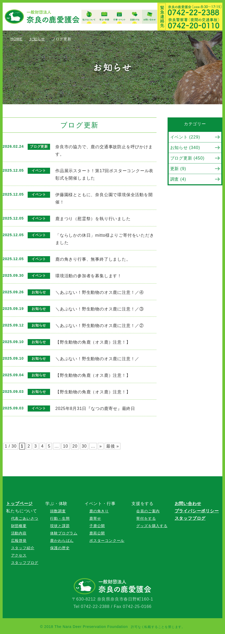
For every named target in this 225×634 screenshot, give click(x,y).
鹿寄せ (95, 518)
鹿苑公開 (97, 533)
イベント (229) (185, 137)
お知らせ (37, 39)
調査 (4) (178, 179)
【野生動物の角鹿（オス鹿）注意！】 (95, 342)
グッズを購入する (151, 526)
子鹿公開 (97, 526)
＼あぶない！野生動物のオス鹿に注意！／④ (99, 292)
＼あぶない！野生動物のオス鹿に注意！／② (99, 325)
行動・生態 (60, 518)
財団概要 (19, 526)
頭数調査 (58, 511)
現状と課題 (60, 526)
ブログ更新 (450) (187, 158)
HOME (16, 39)
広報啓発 (19, 540)
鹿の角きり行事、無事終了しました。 (93, 259)
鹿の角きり (99, 511)
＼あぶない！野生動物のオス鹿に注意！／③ (99, 309)
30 (84, 446)
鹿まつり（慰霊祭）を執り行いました (93, 218)
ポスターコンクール (106, 540)
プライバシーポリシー (197, 511)
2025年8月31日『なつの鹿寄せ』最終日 (95, 408)
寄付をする (146, 518)
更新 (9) (178, 168)
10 (65, 446)
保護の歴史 (60, 548)
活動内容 (19, 533)
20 (74, 446)
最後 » (112, 446)
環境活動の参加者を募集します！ (88, 276)
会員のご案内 (148, 511)
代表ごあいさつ (24, 518)
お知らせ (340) (185, 147)
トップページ (19, 503)
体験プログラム (63, 533)
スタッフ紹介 (23, 548)
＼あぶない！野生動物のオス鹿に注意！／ (97, 358)
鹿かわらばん (62, 540)
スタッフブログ (24, 563)
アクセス (19, 555)
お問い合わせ (188, 503)
